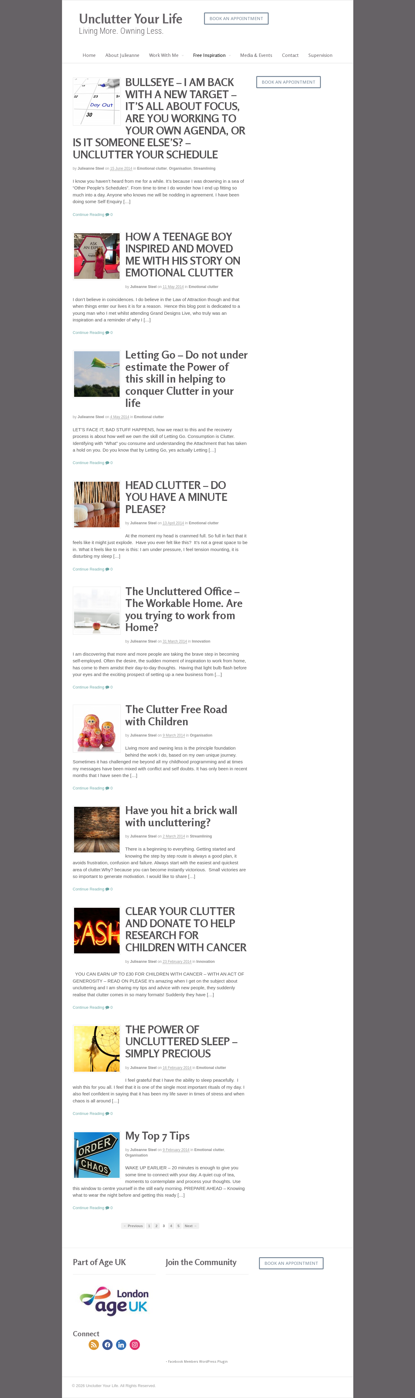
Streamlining (204, 168)
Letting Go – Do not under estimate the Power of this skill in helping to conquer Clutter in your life (186, 378)
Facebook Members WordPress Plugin (198, 1362)
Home (89, 55)
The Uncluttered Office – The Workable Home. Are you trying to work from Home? (184, 609)
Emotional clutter (152, 168)
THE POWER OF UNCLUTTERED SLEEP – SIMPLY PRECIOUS (181, 1041)
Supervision (320, 55)
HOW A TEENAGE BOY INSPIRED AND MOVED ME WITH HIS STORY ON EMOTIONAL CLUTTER (182, 254)
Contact (290, 55)
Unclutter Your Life (130, 18)
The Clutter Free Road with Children (176, 715)
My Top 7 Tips (157, 1135)
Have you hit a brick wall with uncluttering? (181, 816)
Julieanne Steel (91, 168)
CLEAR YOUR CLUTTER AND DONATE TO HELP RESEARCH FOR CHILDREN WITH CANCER (186, 929)
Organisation (180, 168)
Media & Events (256, 55)
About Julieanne (122, 55)
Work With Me (164, 55)
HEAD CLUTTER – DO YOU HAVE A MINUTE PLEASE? (176, 496)
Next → (191, 1226)
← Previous (133, 1226)
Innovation (201, 641)
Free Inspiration (209, 55)
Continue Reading (88, 214)
